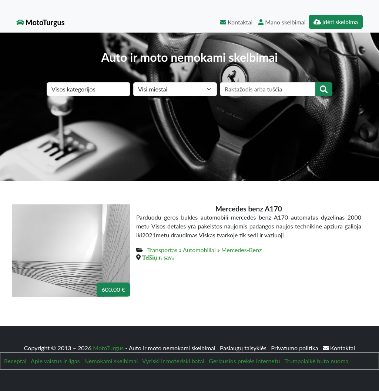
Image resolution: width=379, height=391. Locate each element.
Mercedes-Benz (241, 249)
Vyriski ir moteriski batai (173, 360)
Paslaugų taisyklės (244, 347)
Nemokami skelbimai (111, 360)
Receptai (15, 360)
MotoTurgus (40, 22)
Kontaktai (236, 22)
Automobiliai (199, 249)
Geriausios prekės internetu (244, 360)
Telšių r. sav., (158, 257)
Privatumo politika (295, 347)
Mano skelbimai (281, 22)
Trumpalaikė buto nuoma (316, 360)
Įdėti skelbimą (335, 21)
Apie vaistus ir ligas (55, 360)
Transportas (162, 249)
